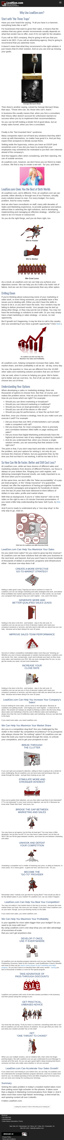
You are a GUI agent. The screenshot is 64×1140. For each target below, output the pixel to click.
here (58, 324)
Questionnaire (6, 1119)
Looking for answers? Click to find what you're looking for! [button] (32, 1107)
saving (53, 967)
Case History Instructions (10, 1121)
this (58, 502)
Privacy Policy (6, 1137)
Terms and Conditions (9, 1139)
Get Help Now (6, 1117)
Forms (21, 1121)
